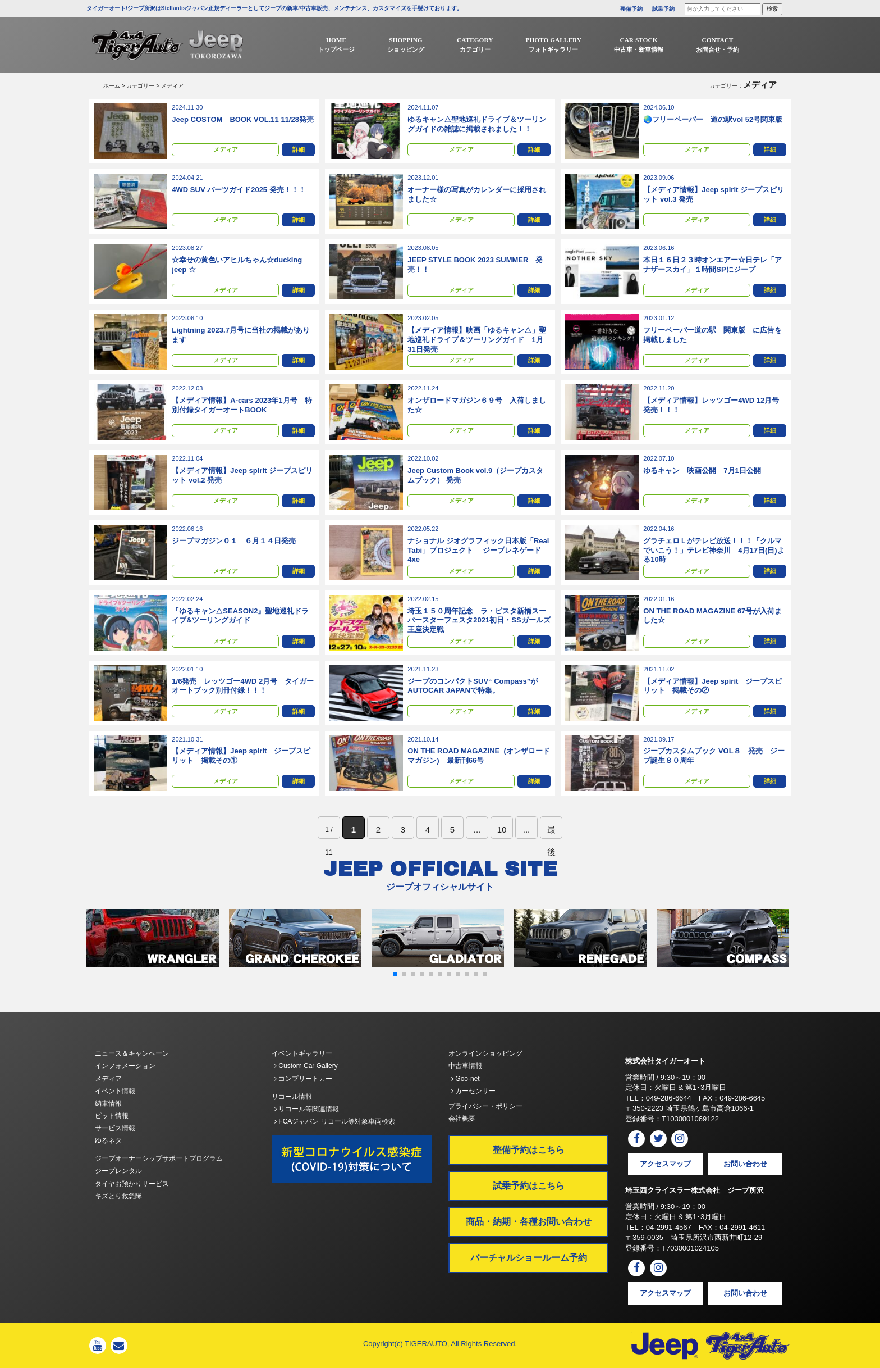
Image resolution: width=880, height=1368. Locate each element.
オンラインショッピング (485, 1053)
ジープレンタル (118, 1171)
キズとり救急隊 (118, 1196)
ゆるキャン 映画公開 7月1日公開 (701, 470)
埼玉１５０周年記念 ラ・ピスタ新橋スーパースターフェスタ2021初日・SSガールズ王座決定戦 (478, 620)
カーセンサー (473, 1091)
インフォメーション (125, 1066)
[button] (395, 974)
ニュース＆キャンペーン (132, 1053)
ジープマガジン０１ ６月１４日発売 (234, 541)
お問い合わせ (745, 1164)
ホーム (111, 86)
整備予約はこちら (529, 1150)
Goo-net (465, 1079)
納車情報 (108, 1103)
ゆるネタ (108, 1140)
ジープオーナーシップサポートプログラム (159, 1158)
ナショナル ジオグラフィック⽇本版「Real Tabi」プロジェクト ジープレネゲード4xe (478, 550)
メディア (225, 150)
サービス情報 (115, 1128)
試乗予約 (663, 9)
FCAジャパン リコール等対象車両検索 (334, 1121)
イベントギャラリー (302, 1053)
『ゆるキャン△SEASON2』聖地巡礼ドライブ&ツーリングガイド (240, 616)
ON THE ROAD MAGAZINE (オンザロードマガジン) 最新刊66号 (478, 756)
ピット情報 (112, 1116)
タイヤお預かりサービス (132, 1184)
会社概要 (461, 1118)
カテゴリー (140, 86)
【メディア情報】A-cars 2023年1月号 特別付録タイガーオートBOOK (241, 405)
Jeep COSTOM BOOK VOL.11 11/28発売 (243, 119)
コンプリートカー (303, 1079)
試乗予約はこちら (529, 1185)
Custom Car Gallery (306, 1066)
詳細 (298, 150)
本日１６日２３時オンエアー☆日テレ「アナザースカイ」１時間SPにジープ (712, 265)
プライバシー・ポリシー (485, 1106)
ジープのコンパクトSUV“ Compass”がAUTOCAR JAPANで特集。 (472, 686)
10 (502, 829)
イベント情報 (115, 1091)
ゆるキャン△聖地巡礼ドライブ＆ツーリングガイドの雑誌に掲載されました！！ (476, 124)
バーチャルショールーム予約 (528, 1257)
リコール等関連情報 (306, 1109)
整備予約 (631, 9)
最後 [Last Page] (551, 832)
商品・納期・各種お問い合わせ (529, 1221)
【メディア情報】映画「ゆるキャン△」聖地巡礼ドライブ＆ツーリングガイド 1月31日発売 (476, 339)
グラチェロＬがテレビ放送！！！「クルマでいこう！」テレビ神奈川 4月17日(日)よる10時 (713, 550)
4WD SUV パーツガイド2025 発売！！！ (238, 189)
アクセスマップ (665, 1164)
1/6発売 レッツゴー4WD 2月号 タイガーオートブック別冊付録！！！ (243, 686)
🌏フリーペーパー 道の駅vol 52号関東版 (712, 119)
